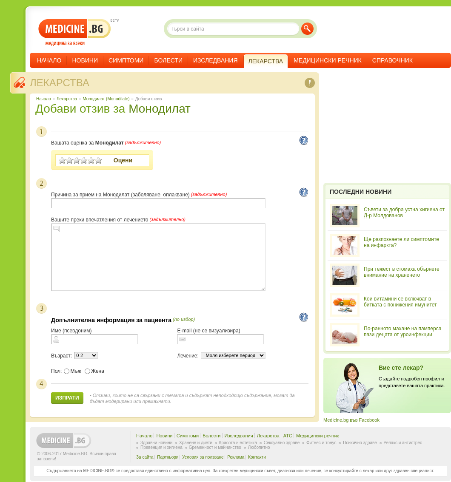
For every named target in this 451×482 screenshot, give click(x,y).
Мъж (72, 371)
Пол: (56, 371)
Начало (49, 60)
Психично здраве (360, 442)
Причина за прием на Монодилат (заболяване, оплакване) (120, 195)
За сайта (145, 457)
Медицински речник (328, 60)
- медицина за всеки (74, 32)
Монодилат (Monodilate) (106, 98)
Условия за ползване (202, 457)
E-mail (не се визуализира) (208, 331)
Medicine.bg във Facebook (351, 419)
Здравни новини (156, 442)
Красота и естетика (238, 442)
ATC (287, 435)
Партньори (167, 457)
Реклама (235, 457)
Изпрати (67, 398)
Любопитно (259, 447)
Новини (85, 60)
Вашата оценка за (87, 143)
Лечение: (187, 356)
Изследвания (215, 60)
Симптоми (125, 60)
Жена (94, 371)
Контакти (257, 457)
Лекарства (59, 82)
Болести (168, 60)
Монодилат (159, 108)
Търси (307, 29)
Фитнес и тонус (321, 442)
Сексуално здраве (282, 442)
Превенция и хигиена (161, 447)
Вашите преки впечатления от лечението (99, 220)
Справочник (392, 60)
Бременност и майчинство (215, 447)
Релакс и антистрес (403, 442)
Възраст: (61, 356)
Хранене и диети (195, 442)
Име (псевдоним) (71, 331)
